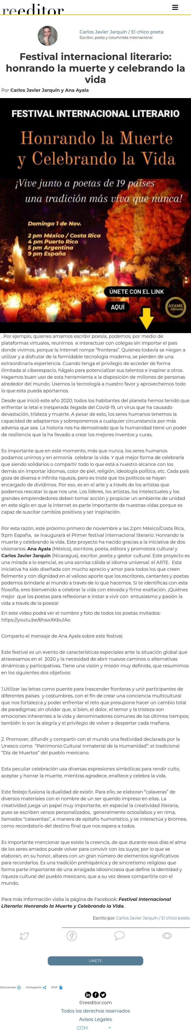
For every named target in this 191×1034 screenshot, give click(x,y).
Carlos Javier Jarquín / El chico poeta (153, 918)
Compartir (36, 987)
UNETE (95, 960)
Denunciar (11, 987)
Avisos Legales (95, 1019)
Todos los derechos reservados (95, 1011)
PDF (57, 987)
